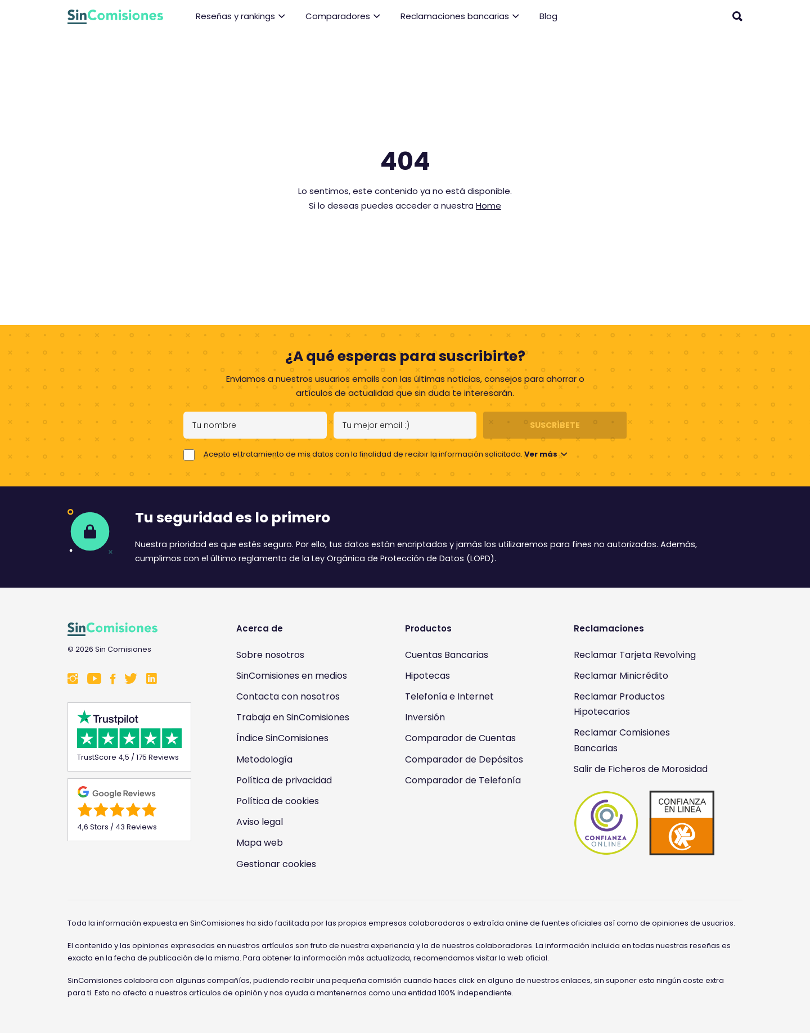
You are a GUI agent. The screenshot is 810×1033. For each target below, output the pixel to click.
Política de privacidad (284, 780)
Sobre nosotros (270, 654)
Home (488, 205)
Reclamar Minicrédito (621, 675)
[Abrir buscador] (737, 16)
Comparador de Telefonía (463, 780)
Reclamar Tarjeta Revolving (635, 654)
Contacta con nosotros (288, 696)
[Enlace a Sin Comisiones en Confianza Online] (644, 823)
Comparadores (342, 16)
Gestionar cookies (276, 864)
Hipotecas (427, 675)
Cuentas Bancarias (446, 654)
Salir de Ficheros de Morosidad (641, 769)
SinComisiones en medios (291, 675)
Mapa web (259, 842)
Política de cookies (277, 801)
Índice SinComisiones (282, 738)
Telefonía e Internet (449, 696)
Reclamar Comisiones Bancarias (622, 740)
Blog (548, 16)
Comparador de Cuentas (460, 738)
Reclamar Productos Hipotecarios (619, 704)
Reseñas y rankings (240, 16)
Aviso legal (259, 821)
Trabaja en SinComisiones (292, 717)
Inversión (425, 717)
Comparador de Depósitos (464, 759)
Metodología (264, 759)
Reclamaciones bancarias (459, 16)
